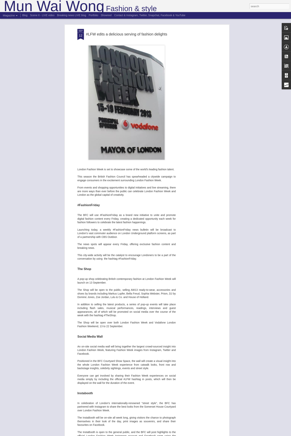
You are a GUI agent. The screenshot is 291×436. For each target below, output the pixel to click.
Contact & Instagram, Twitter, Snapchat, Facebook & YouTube (149, 15)
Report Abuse (168, 434)
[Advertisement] (196, 74)
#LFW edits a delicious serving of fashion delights (126, 21)
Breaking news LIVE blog (71, 15)
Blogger (157, 434)
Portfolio (93, 15)
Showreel (106, 15)
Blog (24, 15)
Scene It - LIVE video (42, 15)
